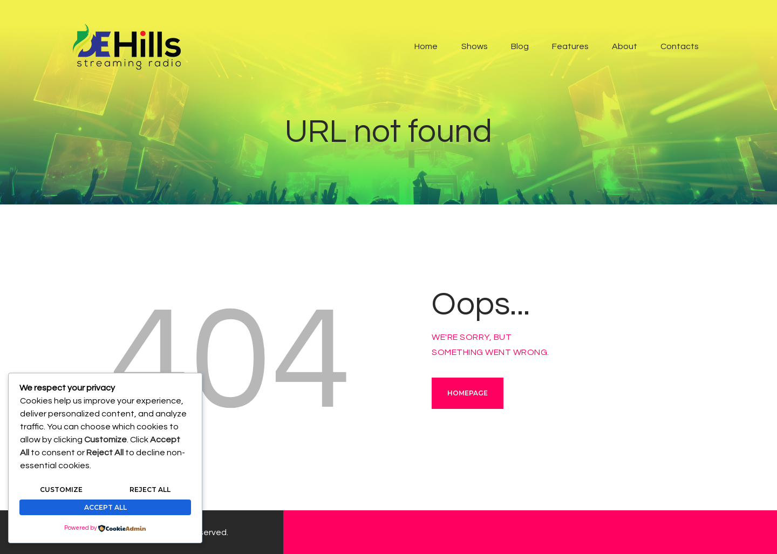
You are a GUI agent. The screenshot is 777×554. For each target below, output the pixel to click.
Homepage (467, 393)
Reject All (150, 489)
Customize (61, 489)
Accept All (105, 507)
